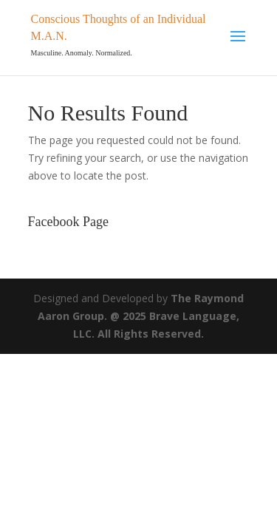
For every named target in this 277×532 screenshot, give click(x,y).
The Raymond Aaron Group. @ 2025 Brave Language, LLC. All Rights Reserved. (141, 316)
